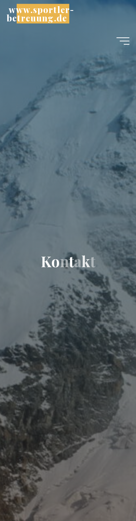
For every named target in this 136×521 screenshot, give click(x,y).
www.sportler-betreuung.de (40, 13)
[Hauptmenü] (122, 41)
